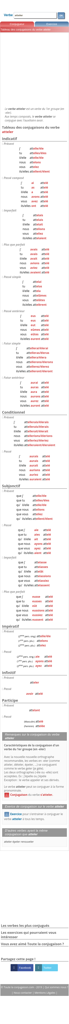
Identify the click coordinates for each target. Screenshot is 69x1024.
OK (61, 15)
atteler (8, 841)
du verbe (28, 795)
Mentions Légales (45, 992)
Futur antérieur (14, 378)
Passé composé (14, 178)
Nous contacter (23, 992)
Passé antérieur (14, 311)
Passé (8, 451)
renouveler (27, 841)
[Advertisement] (34, 69)
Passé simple (12, 277)
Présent (9, 144)
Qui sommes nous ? (56, 987)
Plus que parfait (14, 245)
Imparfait (10, 210)
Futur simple (12, 343)
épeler (16, 841)
